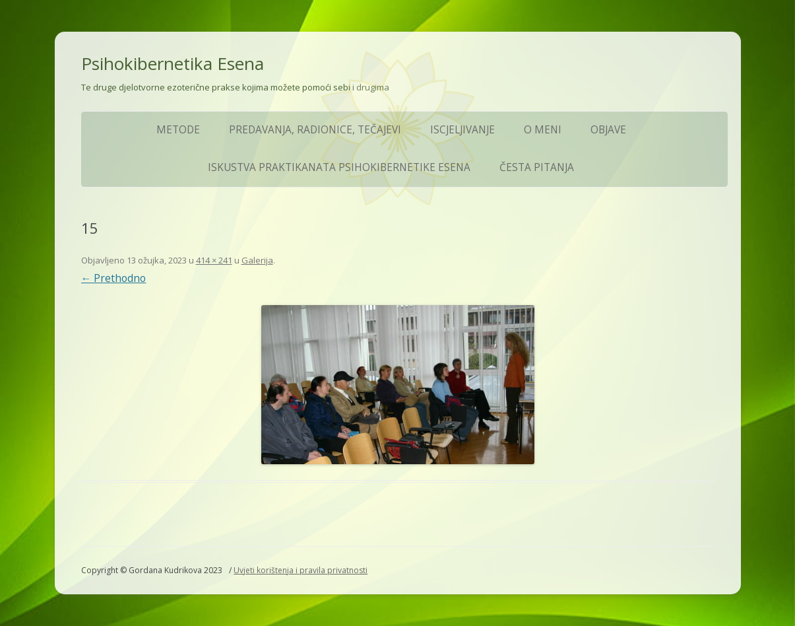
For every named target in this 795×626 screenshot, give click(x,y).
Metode (178, 130)
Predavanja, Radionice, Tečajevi (315, 130)
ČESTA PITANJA (536, 167)
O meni (542, 130)
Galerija (257, 260)
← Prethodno (113, 278)
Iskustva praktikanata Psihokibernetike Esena (339, 167)
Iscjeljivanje (462, 130)
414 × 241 (214, 260)
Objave (608, 130)
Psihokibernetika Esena (172, 63)
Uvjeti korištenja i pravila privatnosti (300, 570)
